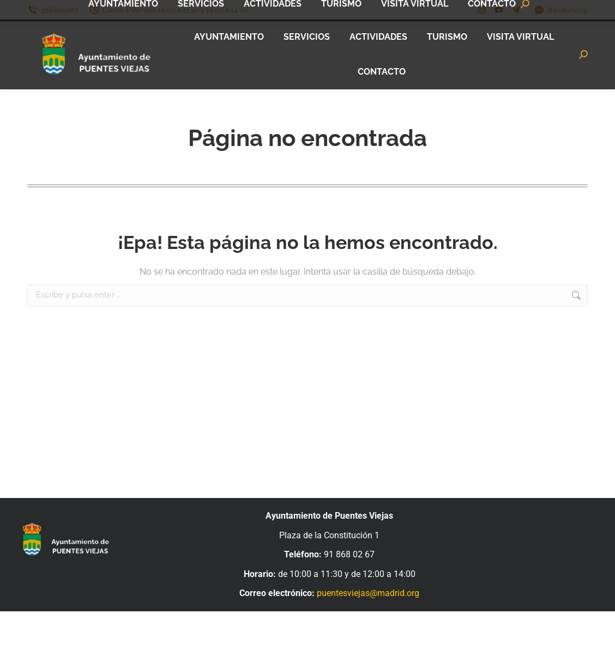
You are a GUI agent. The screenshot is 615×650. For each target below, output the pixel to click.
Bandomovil (561, 10)
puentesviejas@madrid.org (368, 593)
